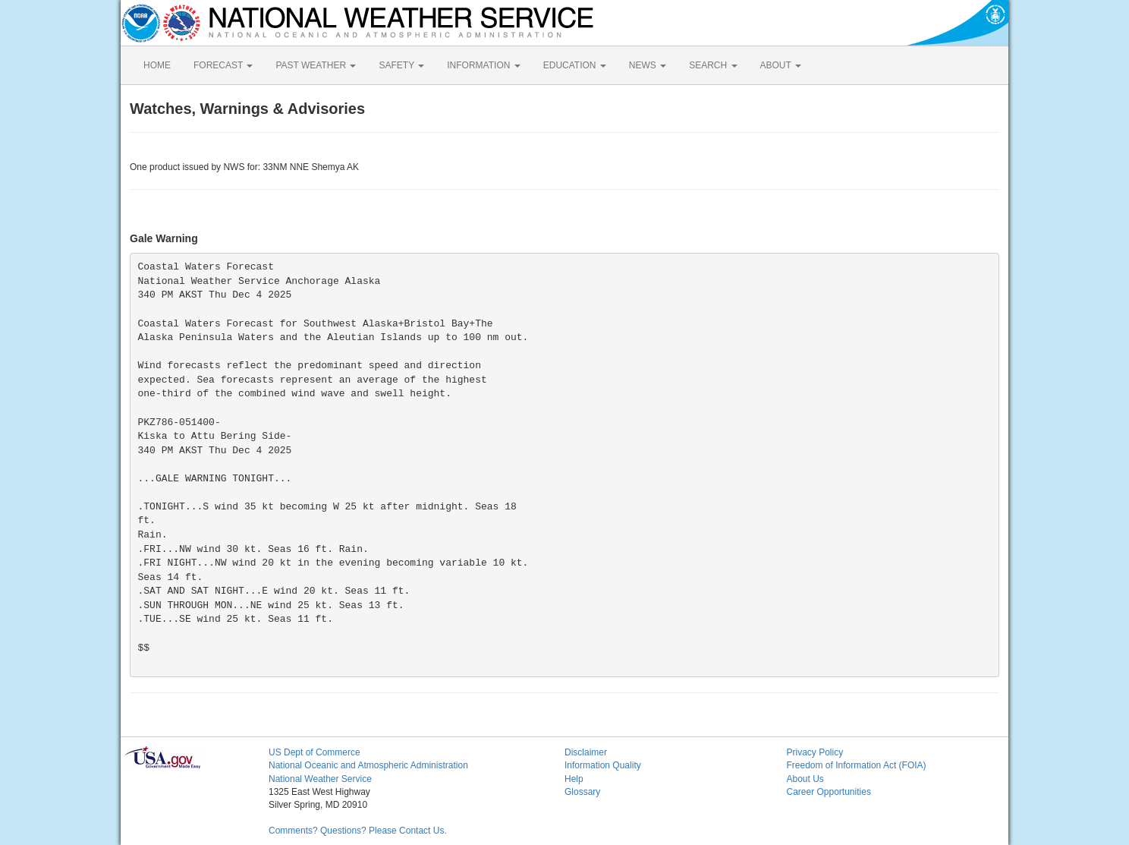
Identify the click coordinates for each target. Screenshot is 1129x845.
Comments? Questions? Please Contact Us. (358, 830)
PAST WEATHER (315, 65)
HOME (157, 65)
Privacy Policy (815, 752)
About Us (805, 779)
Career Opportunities (829, 792)
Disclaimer (585, 752)
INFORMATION (483, 65)
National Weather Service (320, 779)
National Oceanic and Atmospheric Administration (368, 765)
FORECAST (223, 65)
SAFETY (401, 65)
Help (573, 779)
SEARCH (713, 65)
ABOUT (780, 65)
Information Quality (602, 765)
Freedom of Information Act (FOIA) (856, 765)
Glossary (582, 792)
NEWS (647, 65)
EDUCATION (574, 65)
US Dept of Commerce (314, 752)
